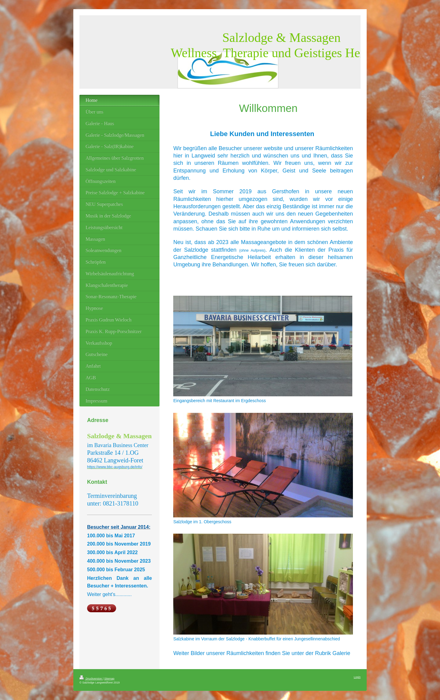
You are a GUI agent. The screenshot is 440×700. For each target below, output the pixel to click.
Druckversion (91, 678)
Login (357, 677)
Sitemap (109, 678)
